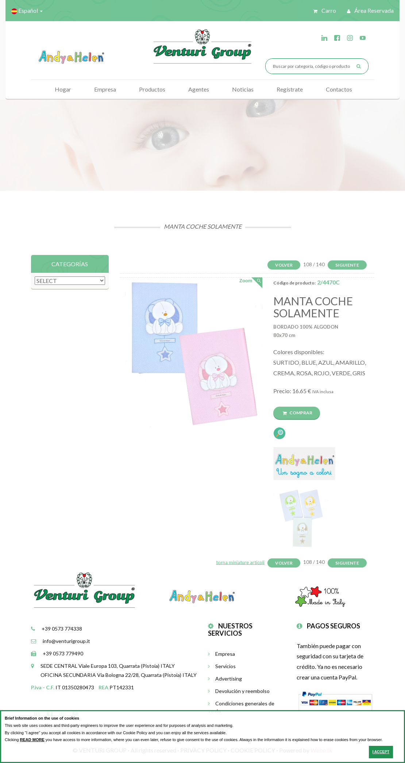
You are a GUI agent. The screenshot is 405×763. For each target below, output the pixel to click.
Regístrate (290, 89)
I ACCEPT (381, 752)
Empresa (105, 89)
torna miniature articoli (240, 562)
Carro (324, 10)
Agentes (198, 89)
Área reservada (370, 10)
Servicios (222, 666)
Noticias (243, 89)
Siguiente (347, 265)
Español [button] (27, 10)
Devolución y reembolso (239, 691)
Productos (152, 89)
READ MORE (32, 739)
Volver (284, 265)
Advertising (225, 678)
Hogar (63, 89)
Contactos (339, 89)
